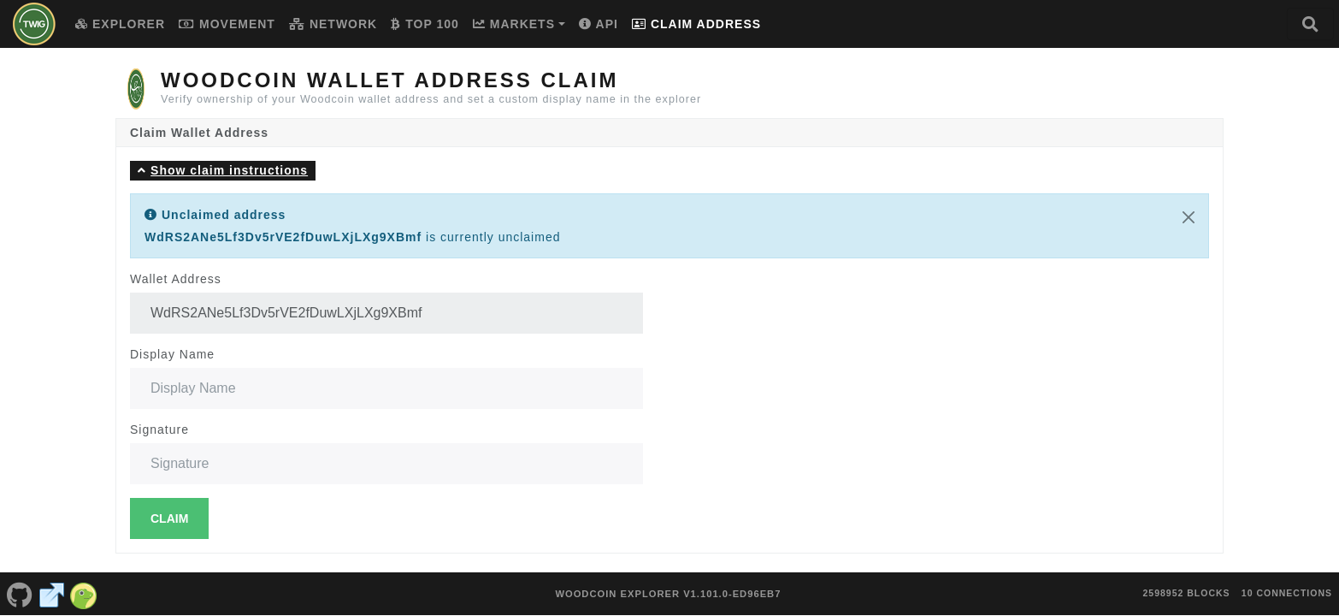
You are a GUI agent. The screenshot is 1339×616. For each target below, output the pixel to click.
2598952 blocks (1186, 584)
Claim (169, 518)
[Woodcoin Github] (19, 585)
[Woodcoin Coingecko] (83, 585)
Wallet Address (175, 279)
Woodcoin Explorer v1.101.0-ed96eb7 (668, 585)
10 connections (1287, 584)
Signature (159, 429)
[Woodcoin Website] (52, 585)
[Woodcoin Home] (34, 24)
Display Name (172, 354)
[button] (223, 171)
